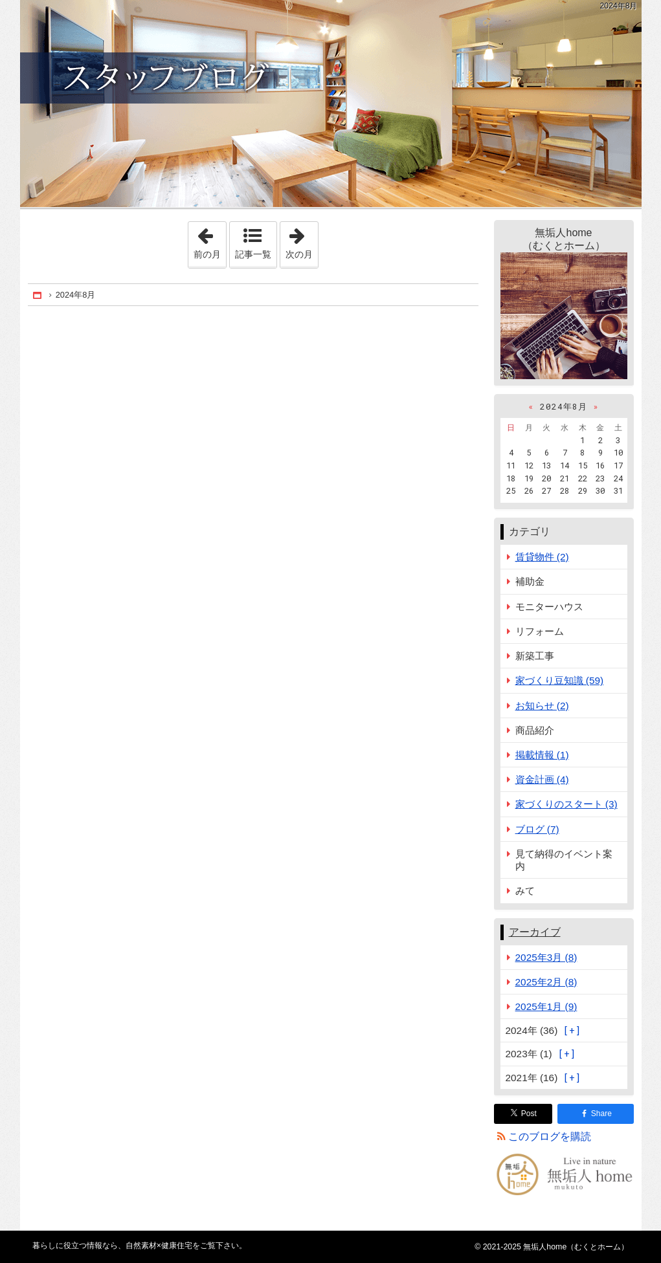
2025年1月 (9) (546, 1006)
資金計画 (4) (542, 779)
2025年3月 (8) (546, 957)
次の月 (302, 240)
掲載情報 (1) (542, 754)
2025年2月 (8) (546, 981)
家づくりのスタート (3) (566, 803)
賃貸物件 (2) (542, 556)
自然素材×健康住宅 (331, 103)
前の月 (210, 240)
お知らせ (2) (542, 705)
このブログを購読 (549, 1136)
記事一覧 (253, 254)
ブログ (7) (537, 829)
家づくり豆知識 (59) (559, 680)
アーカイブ (535, 932)
